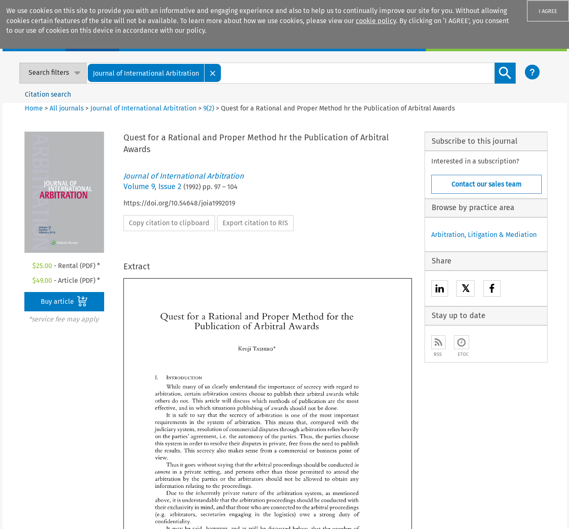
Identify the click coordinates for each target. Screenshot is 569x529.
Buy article (64, 301)
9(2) (208, 108)
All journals (67, 108)
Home (34, 108)
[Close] (213, 72)
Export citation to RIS (255, 223)
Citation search (48, 94)
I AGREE (548, 11)
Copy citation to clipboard (169, 223)
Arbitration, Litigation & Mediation (484, 235)
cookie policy (376, 21)
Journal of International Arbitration (143, 108)
